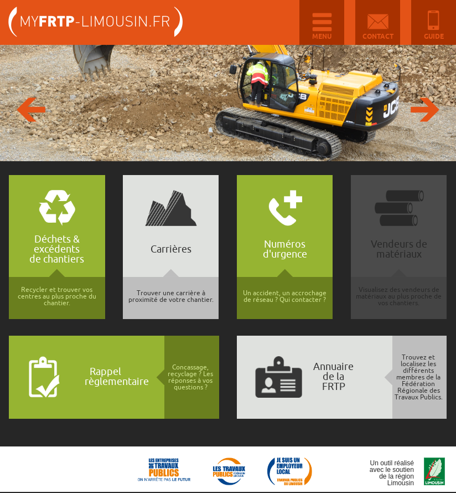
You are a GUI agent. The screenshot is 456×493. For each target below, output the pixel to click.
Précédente (31, 109)
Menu (321, 37)
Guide (434, 37)
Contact (377, 37)
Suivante (425, 109)
